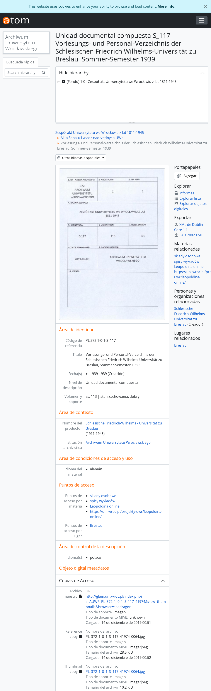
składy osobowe (103, 495)
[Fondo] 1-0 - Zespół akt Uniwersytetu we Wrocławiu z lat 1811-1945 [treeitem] (119, 81)
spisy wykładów (102, 501)
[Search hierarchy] (22, 72)
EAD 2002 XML (188, 235)
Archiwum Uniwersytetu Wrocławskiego (118, 442)
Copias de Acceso (76, 580)
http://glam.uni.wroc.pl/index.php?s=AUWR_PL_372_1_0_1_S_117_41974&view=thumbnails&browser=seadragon (126, 601)
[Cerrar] (205, 6)
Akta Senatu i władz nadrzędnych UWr (92, 137)
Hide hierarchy (73, 73)
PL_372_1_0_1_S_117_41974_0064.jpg (115, 671)
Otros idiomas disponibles (79, 158)
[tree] (132, 101)
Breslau (96, 525)
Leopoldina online (104, 506)
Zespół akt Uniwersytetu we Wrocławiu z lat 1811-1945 (99, 132)
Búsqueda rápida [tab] (20, 62)
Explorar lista (187, 198)
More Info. (166, 6)
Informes (184, 193)
